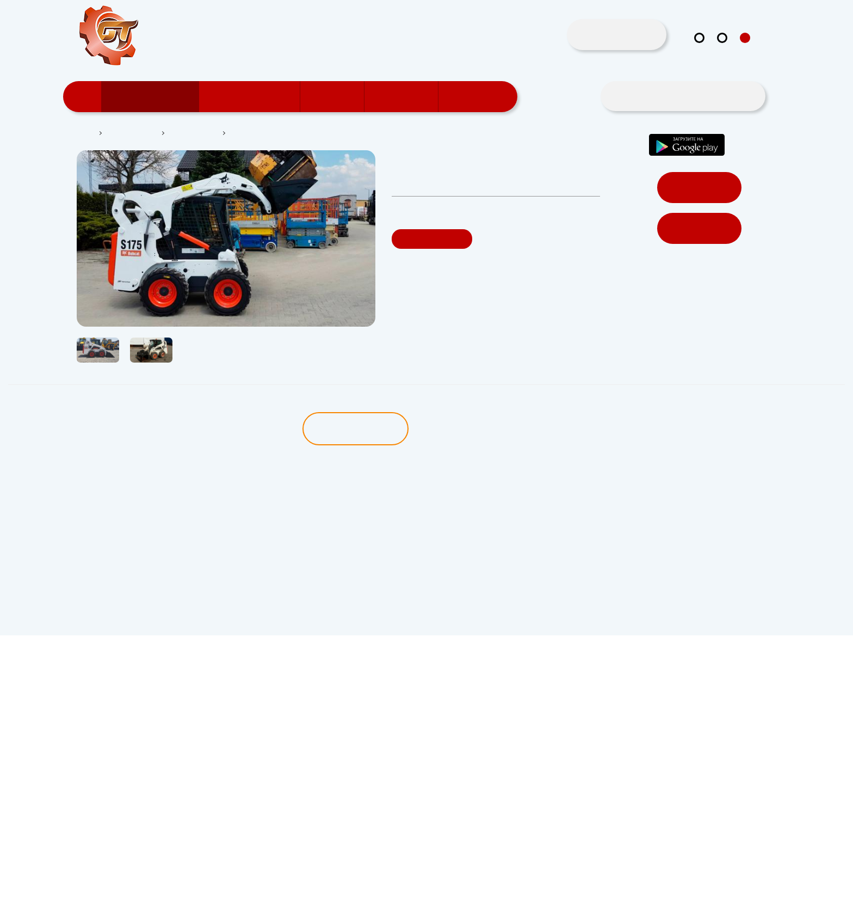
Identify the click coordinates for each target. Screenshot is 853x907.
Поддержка (404, 97)
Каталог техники (154, 97)
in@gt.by (729, 65)
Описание (354, 429)
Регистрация (699, 229)
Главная (81, 133)
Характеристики (480, 429)
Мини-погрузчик (196, 133)
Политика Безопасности (108, 894)
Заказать (432, 239)
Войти (699, 188)
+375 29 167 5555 (657, 66)
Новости (336, 97)
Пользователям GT (253, 97)
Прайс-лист (479, 97)
